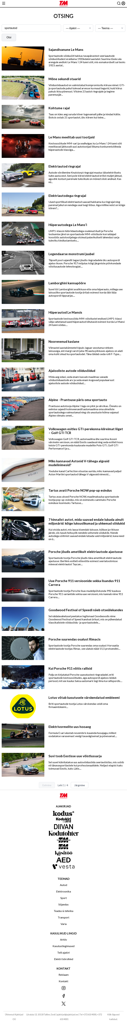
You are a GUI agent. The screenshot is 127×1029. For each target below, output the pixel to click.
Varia (64, 923)
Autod (63, 884)
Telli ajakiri (63, 952)
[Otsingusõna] (31, 28)
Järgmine (79, 785)
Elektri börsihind (63, 959)
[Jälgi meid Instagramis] (63, 988)
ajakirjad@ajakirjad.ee (67, 1014)
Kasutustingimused (63, 946)
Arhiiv (63, 939)
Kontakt (63, 981)
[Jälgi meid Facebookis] (63, 996)
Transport (63, 917)
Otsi (9, 37)
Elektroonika (63, 891)
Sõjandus (63, 904)
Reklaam (64, 974)
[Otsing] (119, 3)
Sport (63, 897)
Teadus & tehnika (63, 910)
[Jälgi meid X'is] (63, 1004)
